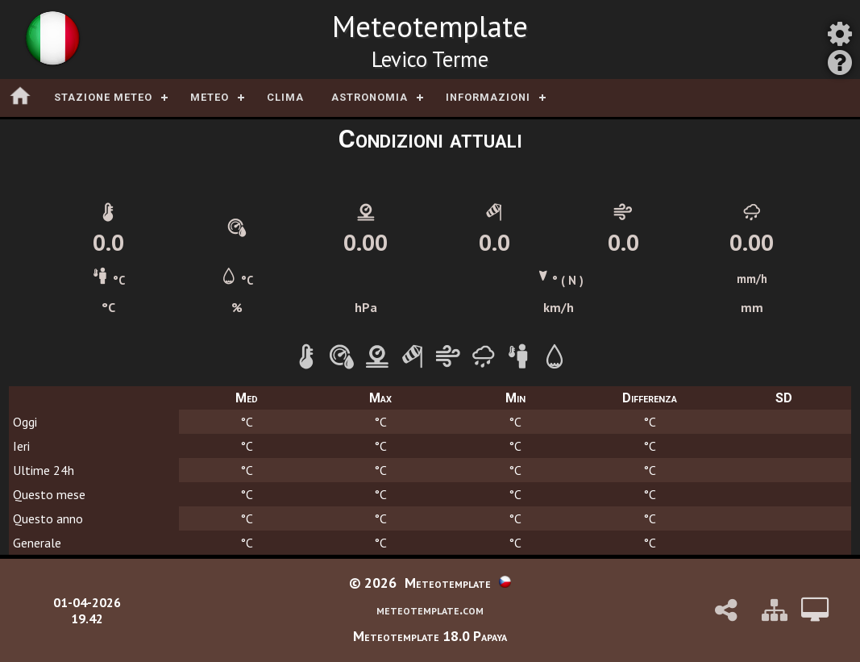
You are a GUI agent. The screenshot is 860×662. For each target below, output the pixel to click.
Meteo (209, 97)
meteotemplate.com (430, 609)
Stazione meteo (103, 97)
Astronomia (369, 97)
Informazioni (488, 97)
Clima (285, 97)
